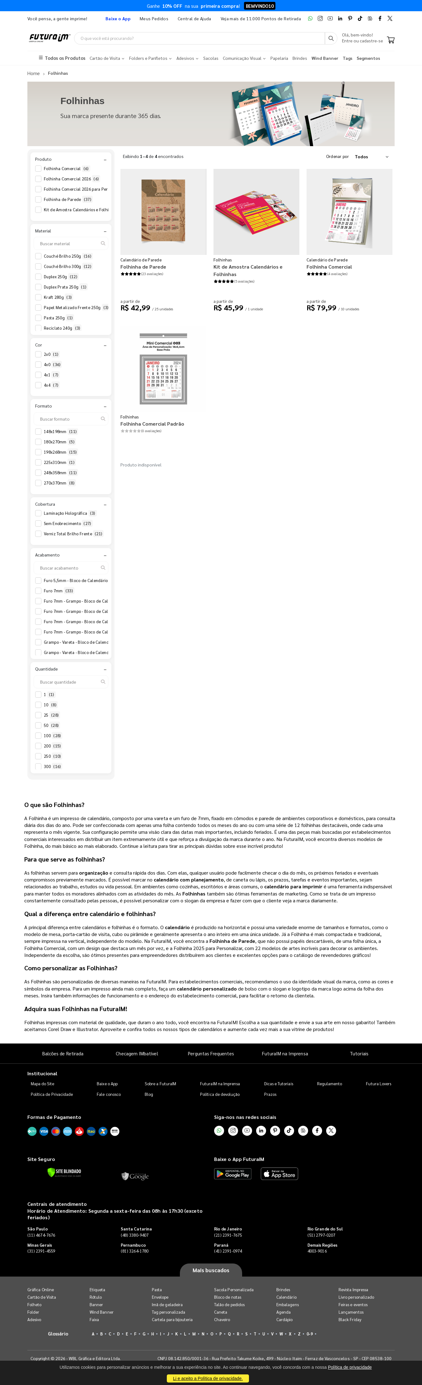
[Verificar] (64, 1172)
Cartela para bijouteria (172, 1319)
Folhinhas (222, 259)
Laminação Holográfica (70, 513)
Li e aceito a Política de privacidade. (208, 1378)
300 (53, 766)
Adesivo (34, 1319)
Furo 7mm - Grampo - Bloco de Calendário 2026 (93, 601)
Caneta (220, 1312)
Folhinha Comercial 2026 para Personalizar (89, 189)
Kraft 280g (58, 297)
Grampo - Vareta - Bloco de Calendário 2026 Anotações (100, 652)
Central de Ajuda (194, 18)
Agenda (283, 1312)
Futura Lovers (378, 1083)
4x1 (52, 374)
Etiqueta (98, 1289)
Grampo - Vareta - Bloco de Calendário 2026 (90, 642)
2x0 (52, 354)
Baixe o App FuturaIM (239, 1158)
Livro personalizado (356, 1297)
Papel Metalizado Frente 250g (77, 307)
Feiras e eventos (353, 1304)
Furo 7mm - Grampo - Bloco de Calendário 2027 (93, 621)
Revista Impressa (353, 1289)
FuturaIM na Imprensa (285, 1053)
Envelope (160, 1297)
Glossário (58, 1333)
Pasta (157, 1289)
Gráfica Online (40, 1289)
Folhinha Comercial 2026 (72, 178)
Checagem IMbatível (137, 1053)
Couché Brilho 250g (68, 256)
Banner (96, 1304)
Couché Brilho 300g (68, 266)
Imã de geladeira (167, 1304)
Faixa (94, 1319)
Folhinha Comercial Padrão (152, 423)
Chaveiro (222, 1319)
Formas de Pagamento (54, 1116)
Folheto (34, 1304)
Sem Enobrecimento (68, 523)
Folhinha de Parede (68, 199)
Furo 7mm (59, 590)
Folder (33, 1312)
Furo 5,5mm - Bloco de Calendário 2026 (85, 580)
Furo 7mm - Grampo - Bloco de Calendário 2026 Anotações (103, 611)
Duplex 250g (61, 277)
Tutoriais (359, 1053)
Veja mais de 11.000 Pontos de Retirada (261, 18)
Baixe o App (107, 1083)
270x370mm (60, 483)
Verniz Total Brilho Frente (74, 534)
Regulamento (329, 1083)
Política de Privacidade (52, 1093)
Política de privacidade (350, 1367)
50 (52, 725)
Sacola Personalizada (234, 1289)
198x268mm (61, 452)
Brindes (283, 1289)
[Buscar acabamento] (71, 567)
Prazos (270, 1093)
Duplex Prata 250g (66, 287)
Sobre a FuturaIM (160, 1083)
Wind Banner (102, 1312)
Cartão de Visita (41, 1297)
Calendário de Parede (141, 259)
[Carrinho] (391, 40)
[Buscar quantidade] (71, 681)
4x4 (52, 385)
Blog (149, 1093)
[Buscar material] (71, 243)
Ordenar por (337, 156)
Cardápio (284, 1319)
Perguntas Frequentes (211, 1053)
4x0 (53, 364)
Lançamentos (351, 1312)
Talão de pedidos (229, 1304)
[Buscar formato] (71, 418)
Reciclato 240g (63, 328)
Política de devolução (220, 1093)
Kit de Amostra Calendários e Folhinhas (85, 209)
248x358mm (61, 472)
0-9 (310, 1333)
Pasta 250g (59, 318)
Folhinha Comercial (67, 168)
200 (53, 746)
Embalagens (287, 1304)
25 (52, 715)
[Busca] (331, 38)
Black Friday (350, 1319)
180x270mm (60, 441)
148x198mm (61, 431)
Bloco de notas (227, 1297)
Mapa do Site (42, 1083)
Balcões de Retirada (62, 1053)
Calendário (286, 1297)
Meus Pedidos (154, 18)
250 (53, 756)
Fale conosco (109, 1093)
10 (51, 704)
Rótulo (96, 1297)
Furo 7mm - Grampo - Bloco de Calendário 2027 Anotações (103, 631)
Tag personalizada (168, 1312)
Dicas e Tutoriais (278, 1083)
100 (53, 735)
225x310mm (60, 462)
